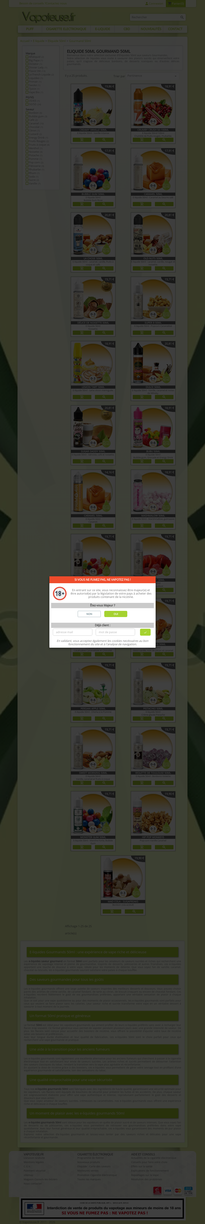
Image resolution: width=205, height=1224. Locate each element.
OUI (116, 614)
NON (89, 614)
